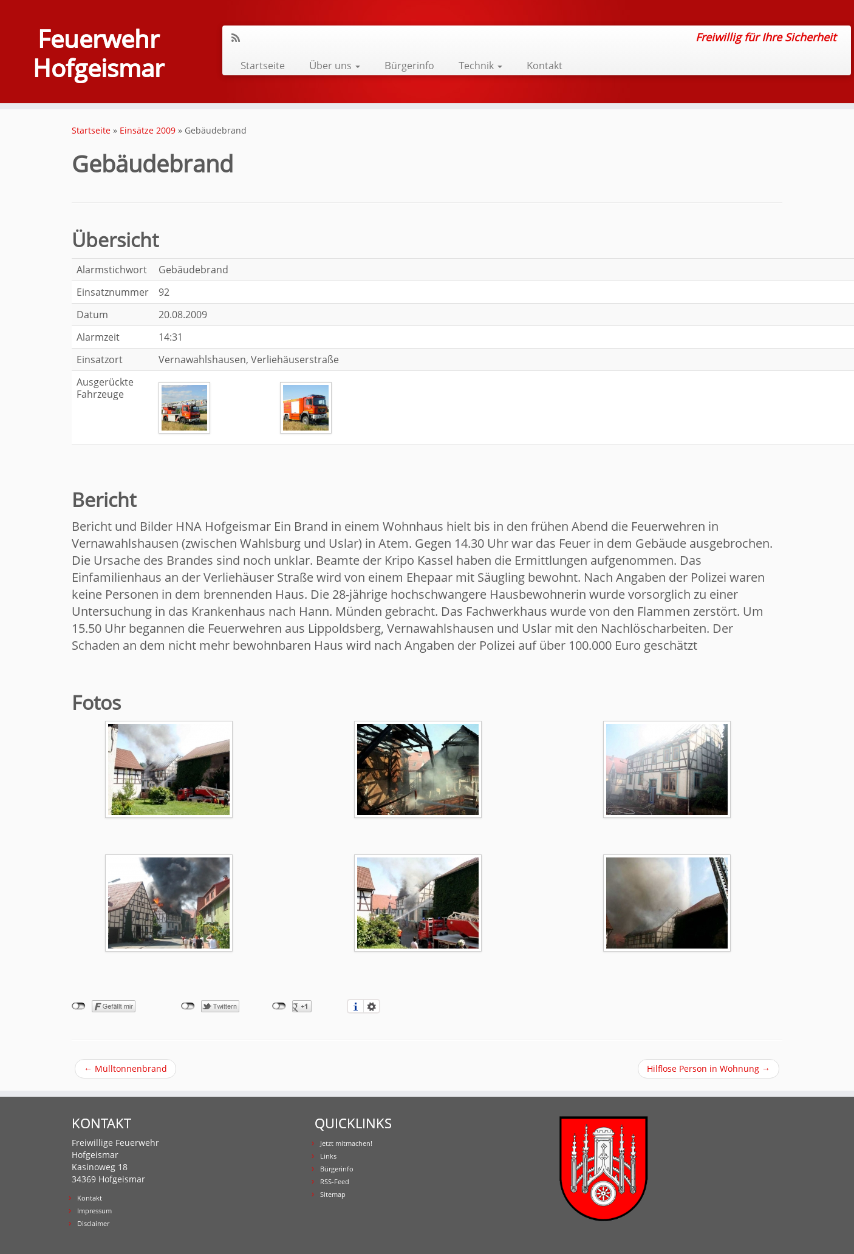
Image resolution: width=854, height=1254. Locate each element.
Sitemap (333, 1194)
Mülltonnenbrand (125, 1068)
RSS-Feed (334, 1181)
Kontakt (544, 65)
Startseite (263, 65)
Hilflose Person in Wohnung (708, 1068)
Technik (480, 65)
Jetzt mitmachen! (346, 1143)
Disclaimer (93, 1223)
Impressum (94, 1210)
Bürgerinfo (409, 65)
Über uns (334, 65)
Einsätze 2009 (148, 130)
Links (328, 1155)
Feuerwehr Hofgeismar (98, 53)
